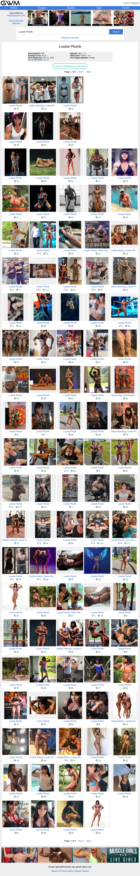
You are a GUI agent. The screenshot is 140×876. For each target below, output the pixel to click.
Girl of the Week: (35, 60)
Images (42, 8)
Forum (125, 8)
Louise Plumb (15, 105)
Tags (98, 8)
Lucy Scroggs (131, 540)
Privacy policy (66, 871)
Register (135, 3)
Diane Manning (37, 105)
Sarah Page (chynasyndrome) (125, 395)
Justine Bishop (36, 757)
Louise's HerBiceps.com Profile (70, 66)
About (54, 871)
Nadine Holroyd (9, 540)
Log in (126, 3)
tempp (92, 58)
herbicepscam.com (16, 15)
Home (14, 8)
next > (81, 71)
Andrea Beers (117, 250)
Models (71, 8)
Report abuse (82, 871)
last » (89, 71)
